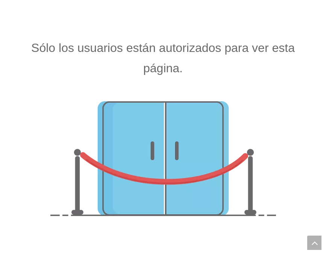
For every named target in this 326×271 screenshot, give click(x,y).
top (314, 243)
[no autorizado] (163, 158)
